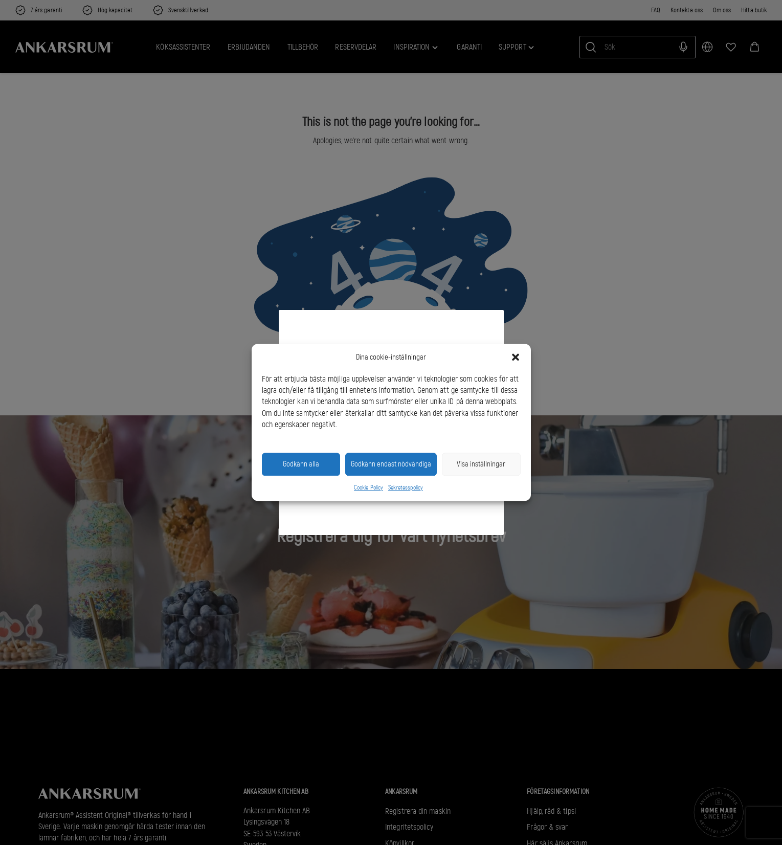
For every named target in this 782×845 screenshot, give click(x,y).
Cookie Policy (368, 487)
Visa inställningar (481, 464)
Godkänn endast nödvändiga (391, 464)
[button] (515, 357)
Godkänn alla (301, 464)
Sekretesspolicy (405, 487)
